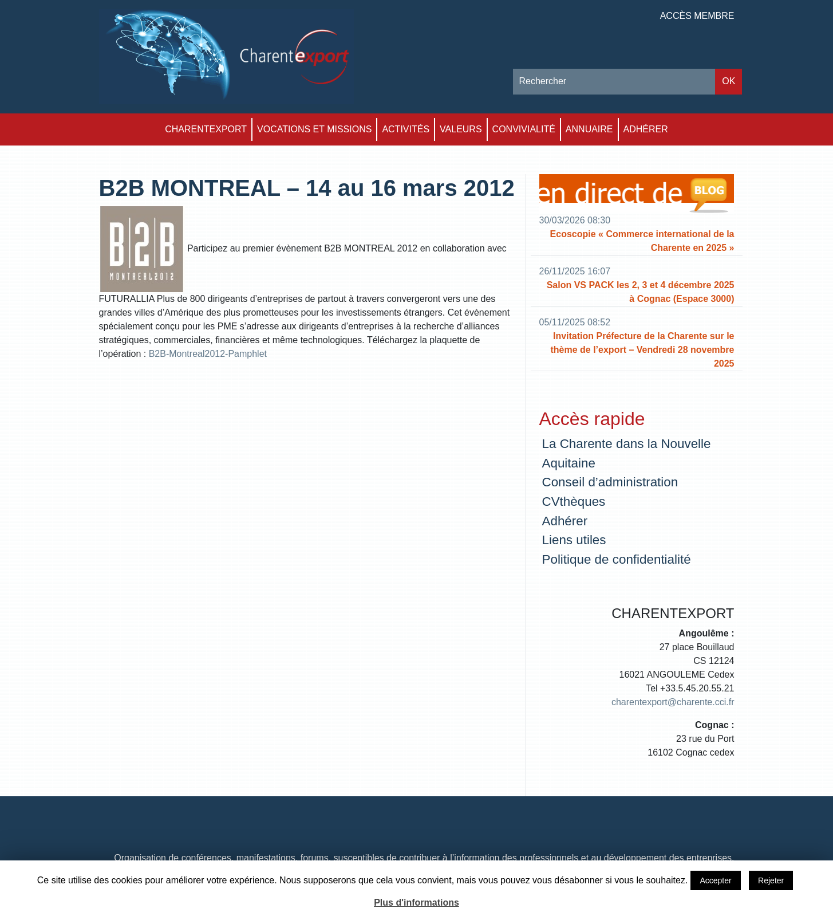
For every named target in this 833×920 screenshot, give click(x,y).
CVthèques (574, 501)
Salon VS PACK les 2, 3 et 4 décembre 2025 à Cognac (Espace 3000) (641, 292)
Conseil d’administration (610, 482)
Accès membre (697, 16)
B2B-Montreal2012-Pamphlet (208, 354)
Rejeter (771, 880)
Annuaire (589, 129)
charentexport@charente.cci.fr (673, 702)
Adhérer (645, 129)
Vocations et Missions (314, 129)
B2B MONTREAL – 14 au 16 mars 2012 (307, 187)
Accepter (715, 880)
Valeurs (461, 129)
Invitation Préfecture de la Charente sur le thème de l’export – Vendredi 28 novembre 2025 (642, 349)
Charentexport (206, 129)
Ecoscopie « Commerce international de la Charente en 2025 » (642, 241)
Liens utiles (574, 540)
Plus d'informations (416, 902)
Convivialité (523, 129)
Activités (405, 129)
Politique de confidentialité (616, 559)
